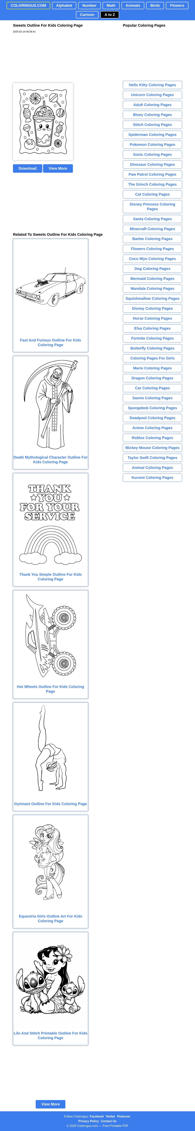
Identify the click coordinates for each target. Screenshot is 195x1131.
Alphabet (64, 5)
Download (28, 168)
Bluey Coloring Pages (152, 115)
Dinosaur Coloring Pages (152, 164)
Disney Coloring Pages (152, 308)
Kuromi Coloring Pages (152, 477)
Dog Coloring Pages (152, 269)
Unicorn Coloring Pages (152, 95)
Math (111, 5)
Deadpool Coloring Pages (152, 418)
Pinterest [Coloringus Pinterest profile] (123, 1116)
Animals (133, 5)
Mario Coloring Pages (152, 368)
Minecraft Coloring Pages (152, 229)
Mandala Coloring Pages (152, 288)
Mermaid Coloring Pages (152, 279)
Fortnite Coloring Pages (152, 338)
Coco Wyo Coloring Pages (152, 259)
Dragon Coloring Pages (152, 378)
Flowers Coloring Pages (152, 249)
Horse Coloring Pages (152, 318)
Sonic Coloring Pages (152, 154)
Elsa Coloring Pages (152, 328)
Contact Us (108, 1121)
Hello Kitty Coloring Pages (152, 85)
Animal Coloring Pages (152, 468)
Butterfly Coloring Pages (152, 348)
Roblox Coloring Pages (152, 438)
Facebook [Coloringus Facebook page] (97, 1116)
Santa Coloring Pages (152, 219)
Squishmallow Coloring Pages (152, 298)
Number (89, 5)
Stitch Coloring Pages (152, 125)
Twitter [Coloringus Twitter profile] (110, 1116)
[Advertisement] (41, 58)
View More (58, 168)
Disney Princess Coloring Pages (152, 206)
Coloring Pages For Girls (152, 358)
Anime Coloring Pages (152, 428)
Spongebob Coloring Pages (152, 408)
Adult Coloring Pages (152, 105)
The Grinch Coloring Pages (152, 184)
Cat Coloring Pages (152, 194)
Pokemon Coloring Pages (152, 144)
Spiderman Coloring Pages (152, 135)
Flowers (177, 5)
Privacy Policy (89, 1121)
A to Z (109, 15)
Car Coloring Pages (152, 388)
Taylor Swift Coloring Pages (152, 458)
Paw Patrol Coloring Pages (152, 174)
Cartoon (87, 15)
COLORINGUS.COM (28, 5)
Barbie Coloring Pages (152, 239)
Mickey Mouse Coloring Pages (152, 448)
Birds (155, 5)
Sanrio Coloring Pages (152, 398)
